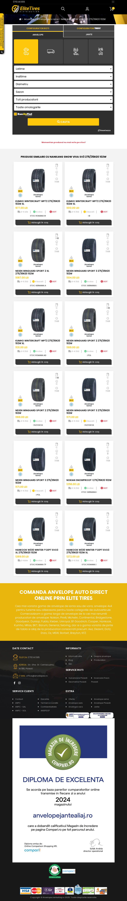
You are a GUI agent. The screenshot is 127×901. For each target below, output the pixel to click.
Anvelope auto (76, 703)
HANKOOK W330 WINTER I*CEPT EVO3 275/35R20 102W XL (87, 551)
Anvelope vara (76, 706)
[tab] (37, 34)
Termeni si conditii (49, 703)
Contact (19, 699)
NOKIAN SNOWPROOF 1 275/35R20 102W (88, 480)
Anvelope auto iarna (47, 19)
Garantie (45, 699)
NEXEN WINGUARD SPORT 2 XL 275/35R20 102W (32, 272)
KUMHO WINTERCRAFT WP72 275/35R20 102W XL (37, 202)
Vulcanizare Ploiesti (78, 678)
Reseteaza (104, 130)
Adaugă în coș (38, 222)
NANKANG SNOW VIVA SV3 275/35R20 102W (83, 19)
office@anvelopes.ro (37, 675)
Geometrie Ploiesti (77, 681)
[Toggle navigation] (113, 1)
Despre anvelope (102, 656)
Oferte (72, 699)
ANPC (18, 703)
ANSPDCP (45, 710)
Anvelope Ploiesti (102, 703)
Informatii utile (75, 656)
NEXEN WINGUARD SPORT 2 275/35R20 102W (88, 342)
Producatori (99, 660)
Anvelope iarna (101, 699)
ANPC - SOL (20, 710)
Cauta (63, 122)
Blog (71, 660)
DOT (53, 212)
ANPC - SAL (20, 706)
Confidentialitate (49, 706)
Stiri (70, 664)
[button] (63, 9)
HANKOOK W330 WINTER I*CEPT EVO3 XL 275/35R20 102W (36, 551)
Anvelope (29, 19)
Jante (96, 706)
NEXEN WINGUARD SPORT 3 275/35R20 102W (88, 272)
